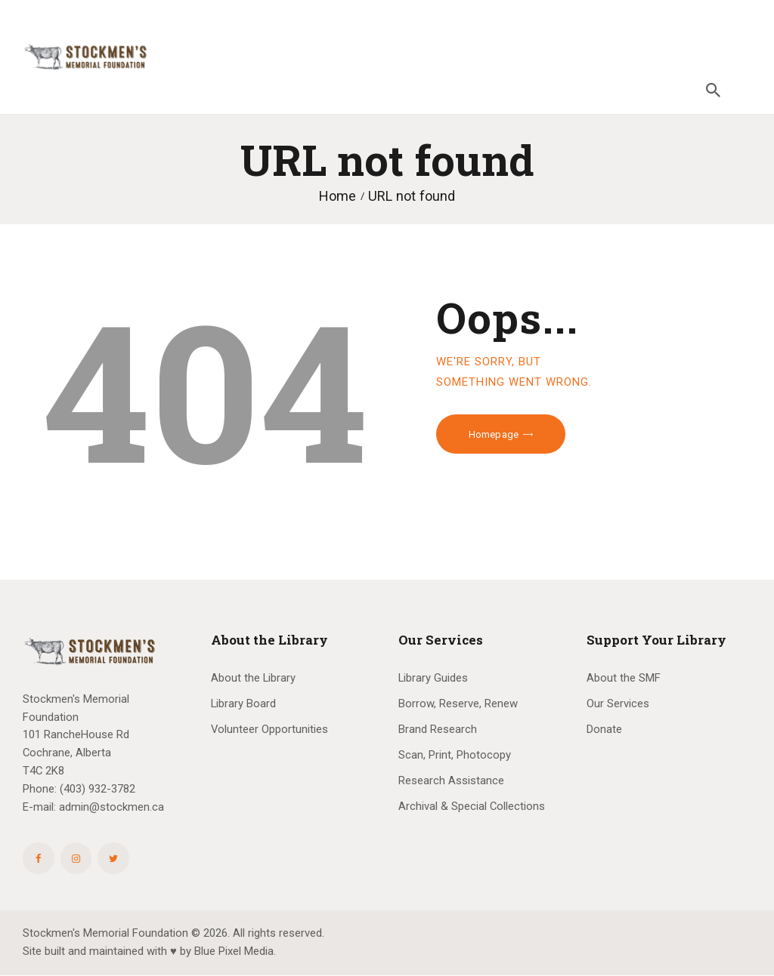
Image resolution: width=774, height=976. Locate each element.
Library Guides (433, 678)
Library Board (243, 703)
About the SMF (624, 678)
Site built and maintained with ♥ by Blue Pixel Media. (149, 951)
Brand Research (437, 729)
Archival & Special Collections (471, 806)
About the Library (253, 678)
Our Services (618, 703)
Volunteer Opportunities (269, 729)
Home (337, 196)
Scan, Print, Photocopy (454, 755)
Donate (604, 729)
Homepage (494, 434)
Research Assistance (451, 780)
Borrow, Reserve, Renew (458, 703)
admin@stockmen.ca (111, 807)
